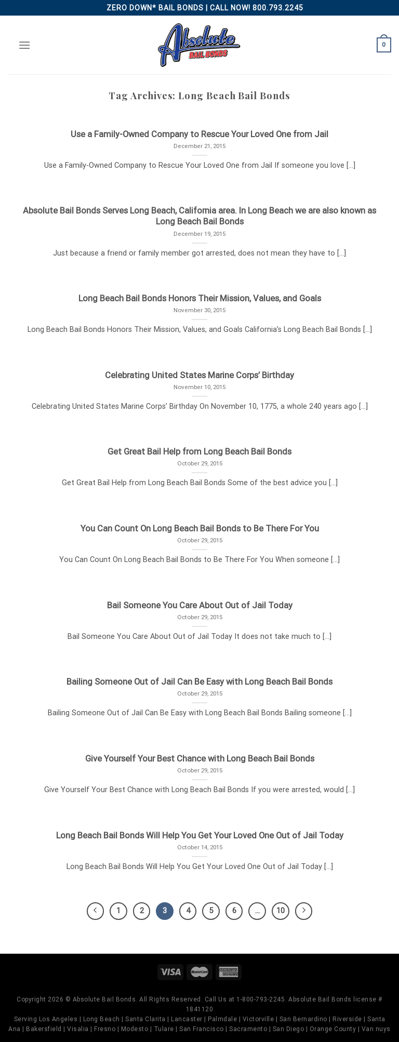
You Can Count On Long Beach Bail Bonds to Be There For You (200, 528)
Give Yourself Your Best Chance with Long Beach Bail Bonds (199, 759)
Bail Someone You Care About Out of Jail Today (199, 605)
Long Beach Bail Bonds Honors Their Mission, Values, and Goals (199, 298)
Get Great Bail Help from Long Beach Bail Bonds (199, 452)
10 (280, 910)
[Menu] (24, 45)
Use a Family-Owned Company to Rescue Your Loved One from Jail (199, 134)
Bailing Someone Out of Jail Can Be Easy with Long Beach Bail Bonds (199, 682)
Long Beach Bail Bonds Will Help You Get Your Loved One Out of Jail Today (199, 835)
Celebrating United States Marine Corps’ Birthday (199, 375)
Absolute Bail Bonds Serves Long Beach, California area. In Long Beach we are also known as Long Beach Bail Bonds (199, 216)
